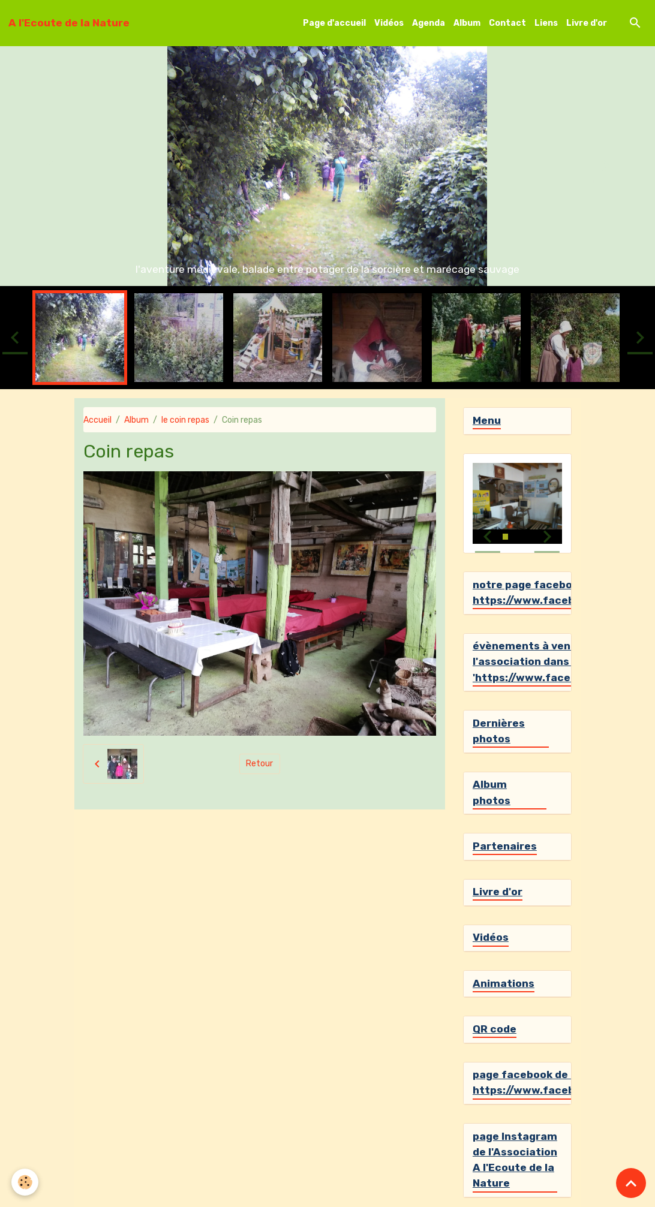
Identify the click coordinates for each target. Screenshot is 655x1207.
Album (466, 23)
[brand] (69, 23)
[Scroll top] (631, 1183)
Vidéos (389, 23)
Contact (507, 23)
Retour (259, 763)
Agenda (428, 23)
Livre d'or (586, 23)
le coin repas (185, 420)
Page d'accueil (334, 23)
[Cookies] (25, 1182)
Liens (546, 23)
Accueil (97, 420)
